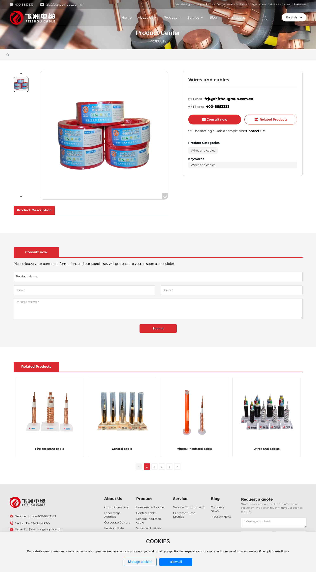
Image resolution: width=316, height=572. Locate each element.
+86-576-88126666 (36, 523)
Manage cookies (140, 562)
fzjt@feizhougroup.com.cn (62, 4)
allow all (176, 562)
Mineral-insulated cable (194, 449)
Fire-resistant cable (49, 449)
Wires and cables (203, 150)
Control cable (122, 449)
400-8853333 (21, 4)
